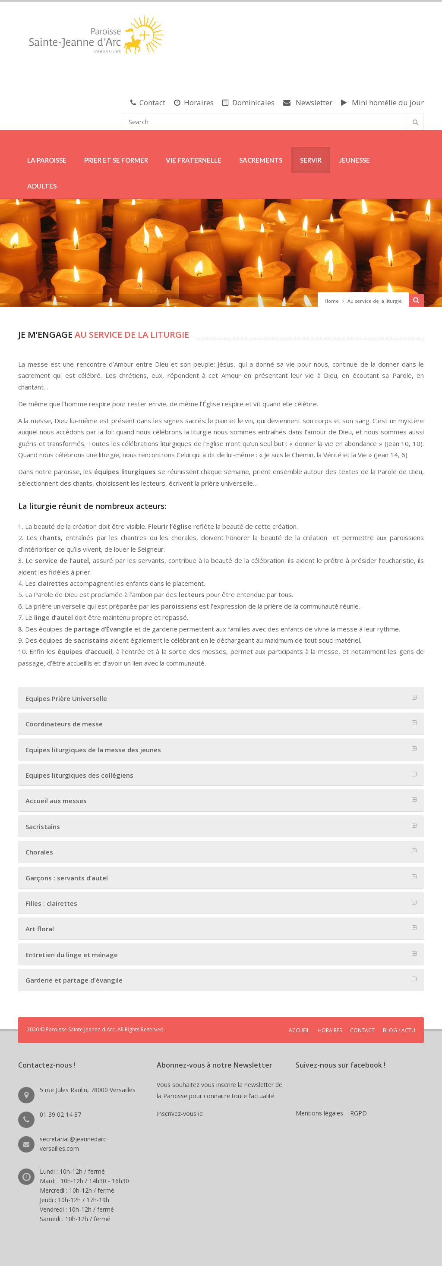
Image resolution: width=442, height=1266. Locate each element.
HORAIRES (330, 1030)
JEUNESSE (354, 160)
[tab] (221, 698)
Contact (147, 102)
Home (332, 301)
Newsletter (307, 102)
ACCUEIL (299, 1030)
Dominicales (248, 102)
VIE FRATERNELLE (193, 160)
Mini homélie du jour (382, 102)
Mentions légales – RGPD (331, 1113)
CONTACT (362, 1030)
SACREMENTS (260, 160)
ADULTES (42, 186)
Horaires (194, 102)
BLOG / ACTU (399, 1030)
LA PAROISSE (46, 160)
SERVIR (311, 160)
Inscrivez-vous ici (182, 1113)
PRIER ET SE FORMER (116, 160)
